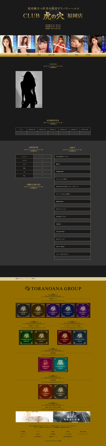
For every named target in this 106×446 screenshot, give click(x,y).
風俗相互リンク (53, 428)
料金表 (38, 426)
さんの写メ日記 (34, 217)
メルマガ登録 (68, 426)
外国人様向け (38, 428)
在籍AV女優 (83, 423)
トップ (38, 423)
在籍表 (68, 423)
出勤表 (53, 423)
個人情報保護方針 (67, 428)
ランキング (23, 426)
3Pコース (23, 428)
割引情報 (53, 426)
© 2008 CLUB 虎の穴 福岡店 (53, 433)
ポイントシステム (82, 426)
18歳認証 (23, 423)
